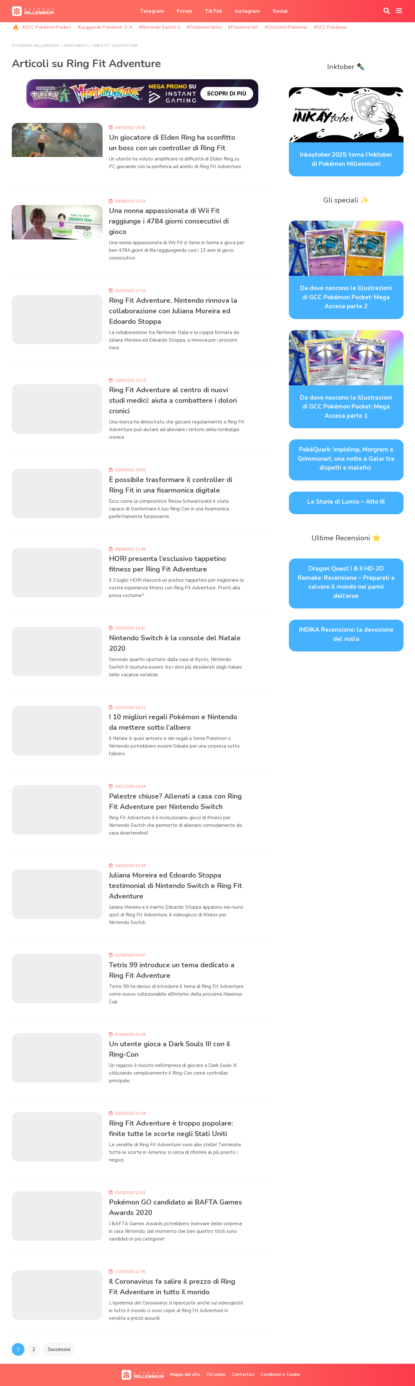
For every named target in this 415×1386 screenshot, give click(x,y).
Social (280, 11)
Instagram (247, 11)
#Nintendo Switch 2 (159, 27)
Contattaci (243, 1374)
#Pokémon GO (243, 27)
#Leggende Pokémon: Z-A (105, 27)
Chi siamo (215, 1374)
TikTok (213, 11)
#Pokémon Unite (204, 27)
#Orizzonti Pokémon (286, 27)
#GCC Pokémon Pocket (47, 27)
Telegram (152, 11)
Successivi (59, 1349)
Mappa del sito (185, 1374)
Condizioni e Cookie (280, 1374)
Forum (184, 11)
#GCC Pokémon (330, 27)
